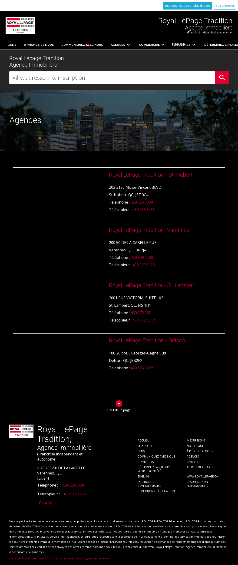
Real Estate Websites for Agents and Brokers (81, 558)
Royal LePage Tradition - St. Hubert (151, 175)
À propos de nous (200, 451)
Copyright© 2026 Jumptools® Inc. (30, 558)
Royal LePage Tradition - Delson (147, 341)
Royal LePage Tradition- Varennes (149, 230)
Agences (193, 457)
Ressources (126, 44)
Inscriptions (91, 44)
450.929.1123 (143, 265)
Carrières (193, 462)
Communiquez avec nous (156, 457)
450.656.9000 (142, 202)
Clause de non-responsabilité (198, 484)
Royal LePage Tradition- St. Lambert (152, 285)
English (173, 44)
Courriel (46, 503)
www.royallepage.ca (202, 477)
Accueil (66, 44)
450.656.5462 (143, 209)
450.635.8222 (142, 368)
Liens (141, 451)
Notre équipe (196, 446)
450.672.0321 (142, 312)
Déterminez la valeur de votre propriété (155, 469)
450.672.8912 (143, 320)
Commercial (146, 462)
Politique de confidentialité (149, 484)
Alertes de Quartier (201, 467)
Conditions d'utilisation (156, 491)
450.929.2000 (142, 257)
